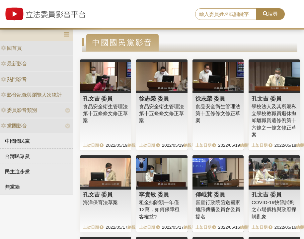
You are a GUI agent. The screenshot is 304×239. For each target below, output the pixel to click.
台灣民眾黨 (17, 156)
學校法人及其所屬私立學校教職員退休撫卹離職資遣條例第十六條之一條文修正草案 (274, 121)
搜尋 (270, 14)
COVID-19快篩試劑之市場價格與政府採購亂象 (274, 209)
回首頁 (11, 48)
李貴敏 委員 (154, 195)
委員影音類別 (19, 110)
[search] (225, 14)
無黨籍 (12, 187)
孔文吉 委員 (98, 99)
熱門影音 (14, 79)
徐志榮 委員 (154, 99)
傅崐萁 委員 (210, 195)
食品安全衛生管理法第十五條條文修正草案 (105, 113)
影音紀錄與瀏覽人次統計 (31, 95)
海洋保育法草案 (100, 202)
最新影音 (14, 63)
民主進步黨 (17, 171)
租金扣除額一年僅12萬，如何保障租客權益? (159, 209)
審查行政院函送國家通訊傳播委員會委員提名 (217, 209)
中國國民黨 (17, 141)
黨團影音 (14, 125)
